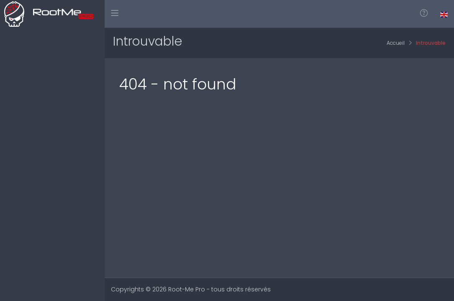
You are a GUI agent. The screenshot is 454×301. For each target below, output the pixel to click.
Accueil (396, 42)
